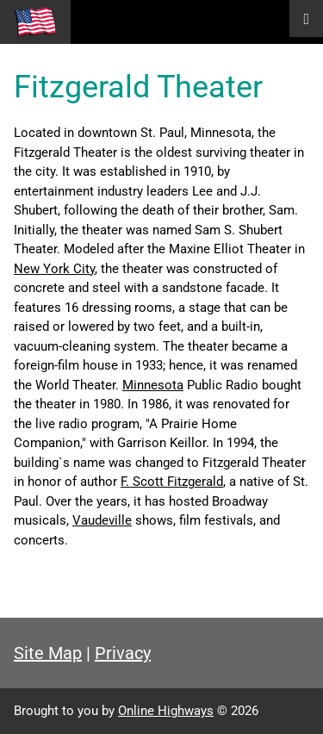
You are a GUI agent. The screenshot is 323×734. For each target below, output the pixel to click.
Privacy (123, 653)
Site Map (48, 653)
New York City (54, 269)
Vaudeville (102, 520)
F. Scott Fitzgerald (172, 481)
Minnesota (152, 385)
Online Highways (166, 710)
